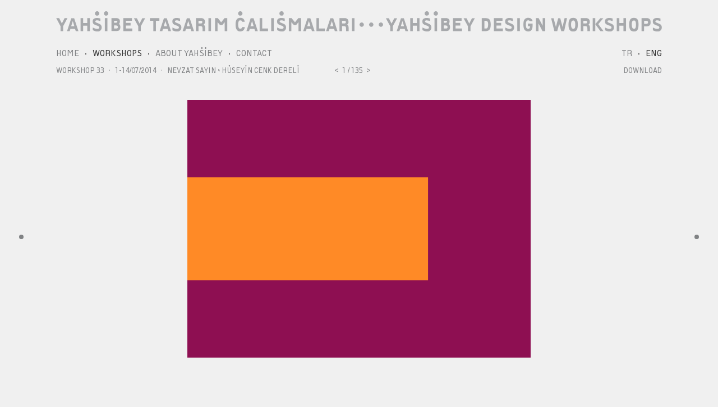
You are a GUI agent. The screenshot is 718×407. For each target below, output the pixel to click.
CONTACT (254, 53)
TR (627, 53)
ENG (654, 53)
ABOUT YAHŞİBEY (189, 53)
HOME (67, 53)
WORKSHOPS (117, 53)
